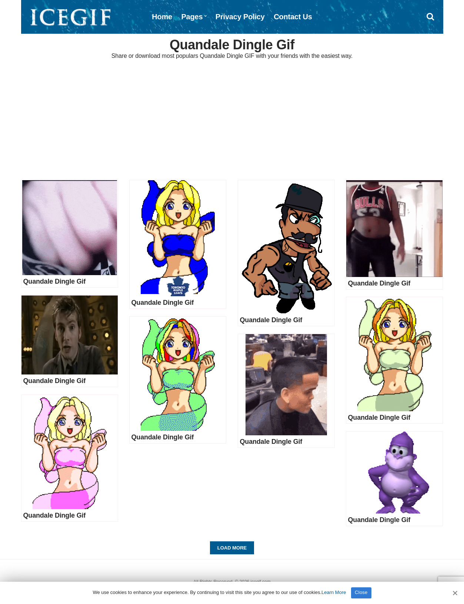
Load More (232, 548)
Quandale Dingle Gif (54, 281)
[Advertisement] (232, 120)
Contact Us (293, 17)
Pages (192, 17)
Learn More (333, 592)
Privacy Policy (240, 17)
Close (361, 592)
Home (162, 17)
